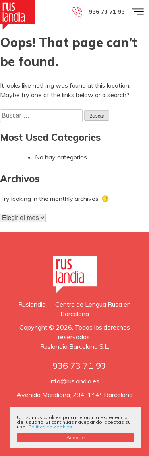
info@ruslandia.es (74, 381)
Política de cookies (50, 427)
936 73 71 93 (107, 11)
